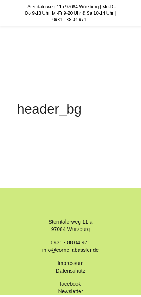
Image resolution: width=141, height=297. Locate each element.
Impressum (70, 263)
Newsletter (70, 291)
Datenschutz (70, 271)
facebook (70, 284)
